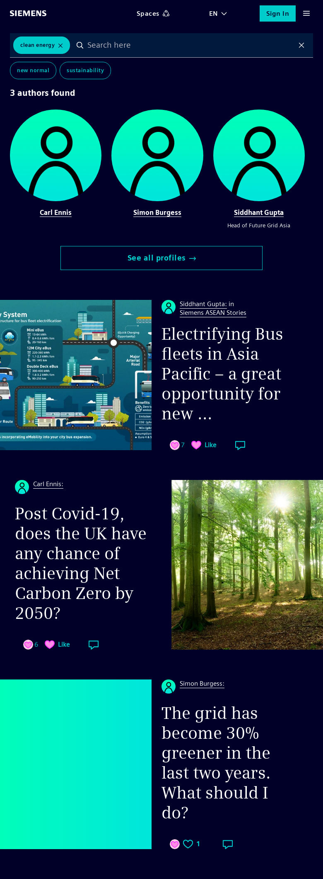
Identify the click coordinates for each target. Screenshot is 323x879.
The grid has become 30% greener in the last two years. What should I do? (216, 763)
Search (80, 45)
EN (213, 13)
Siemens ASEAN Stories (213, 313)
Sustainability (85, 70)
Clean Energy (37, 45)
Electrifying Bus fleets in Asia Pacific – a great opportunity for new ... (222, 374)
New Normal (33, 70)
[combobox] (191, 45)
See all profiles (162, 257)
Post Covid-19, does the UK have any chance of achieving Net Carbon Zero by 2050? (81, 563)
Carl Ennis (56, 213)
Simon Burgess (157, 213)
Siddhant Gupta (259, 213)
